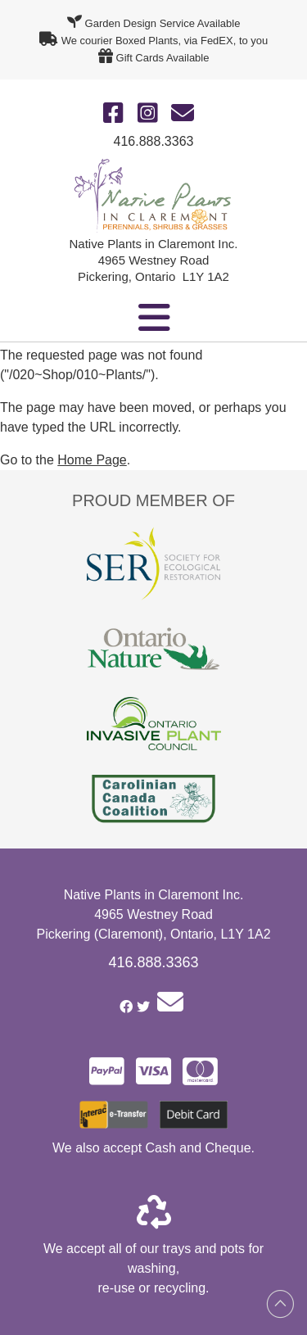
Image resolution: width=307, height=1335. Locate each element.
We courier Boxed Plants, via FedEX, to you (165, 40)
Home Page (92, 460)
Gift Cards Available (163, 58)
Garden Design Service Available (163, 23)
